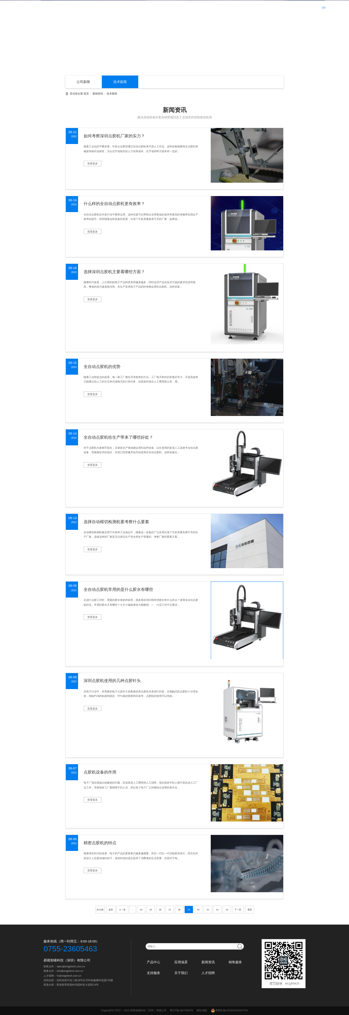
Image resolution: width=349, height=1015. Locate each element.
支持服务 (234, 7)
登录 (298, 7)
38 (179, 910)
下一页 (238, 910)
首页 (137, 7)
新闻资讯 (194, 7)
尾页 (250, 910)
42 (217, 910)
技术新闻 (120, 82)
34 (141, 910)
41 (208, 910)
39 (189, 910)
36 (160, 910)
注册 (308, 7)
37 (169, 910)
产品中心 (154, 7)
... (132, 910)
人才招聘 (275, 7)
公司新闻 (83, 82)
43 (227, 910)
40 (198, 910)
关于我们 (255, 7)
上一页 (122, 910)
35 (150, 910)
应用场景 (174, 7)
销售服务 (214, 7)
